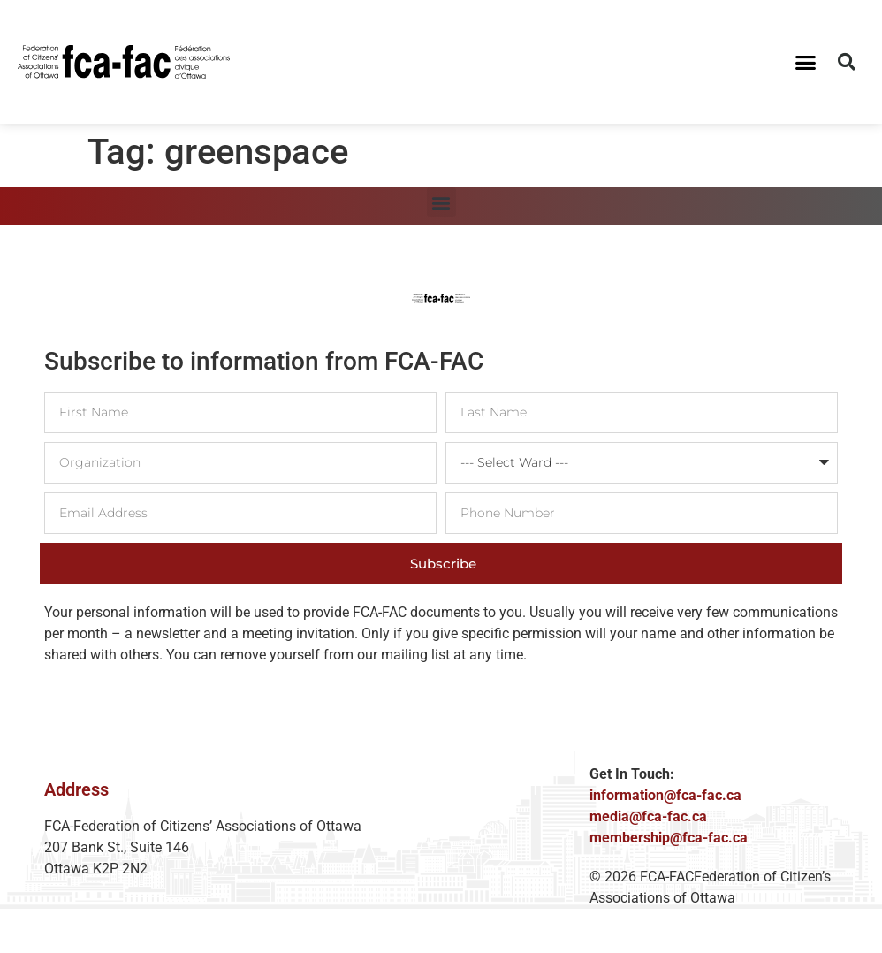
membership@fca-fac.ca (668, 837)
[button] (806, 62)
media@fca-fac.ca (648, 816)
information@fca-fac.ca (665, 795)
